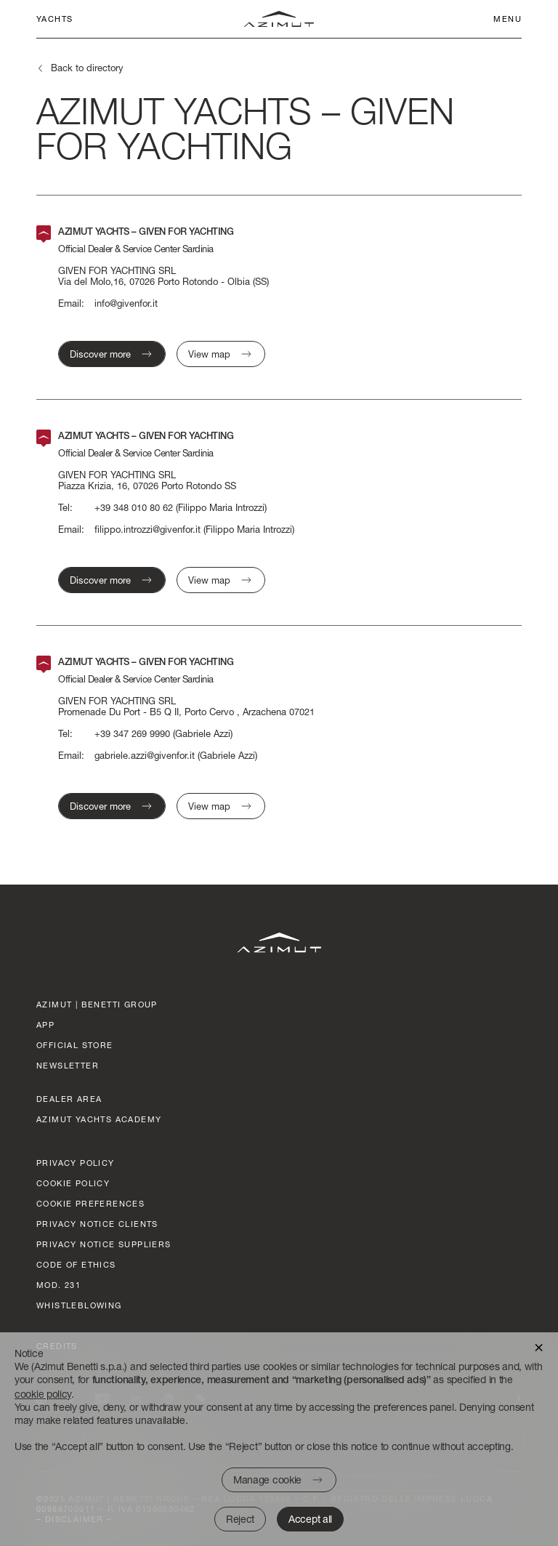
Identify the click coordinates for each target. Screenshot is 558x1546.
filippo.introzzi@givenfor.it (147, 529)
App (45, 1024)
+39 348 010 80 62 (133, 507)
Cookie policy (73, 1183)
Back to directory (87, 67)
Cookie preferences (90, 1203)
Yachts (54, 18)
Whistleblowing (79, 1305)
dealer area (69, 1098)
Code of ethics (76, 1264)
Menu (507, 18)
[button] (538, 1346)
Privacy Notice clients (97, 1223)
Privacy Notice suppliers (103, 1244)
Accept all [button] (310, 1519)
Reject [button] (240, 1519)
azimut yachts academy (98, 1119)
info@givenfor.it (126, 303)
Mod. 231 (58, 1284)
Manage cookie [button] (267, 1479)
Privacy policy (75, 1162)
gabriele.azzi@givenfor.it (144, 755)
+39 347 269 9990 (132, 733)
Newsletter (67, 1065)
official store (74, 1045)
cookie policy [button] (43, 1394)
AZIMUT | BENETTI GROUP (97, 1004)
